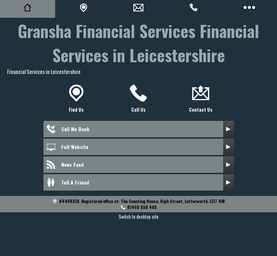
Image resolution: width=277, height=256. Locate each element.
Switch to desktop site (139, 216)
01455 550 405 (142, 207)
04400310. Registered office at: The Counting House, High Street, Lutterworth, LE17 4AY (142, 201)
